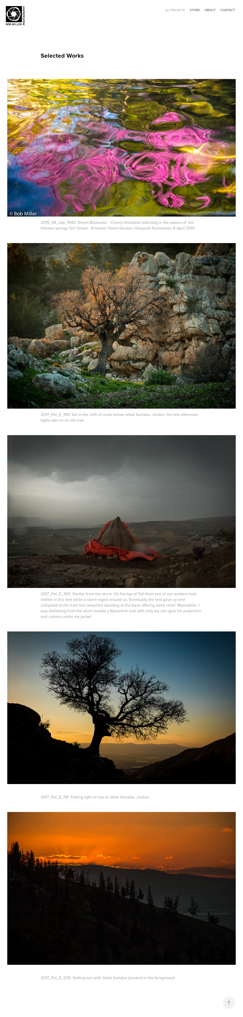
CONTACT (227, 10)
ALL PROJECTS (175, 10)
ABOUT (210, 10)
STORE (195, 10)
